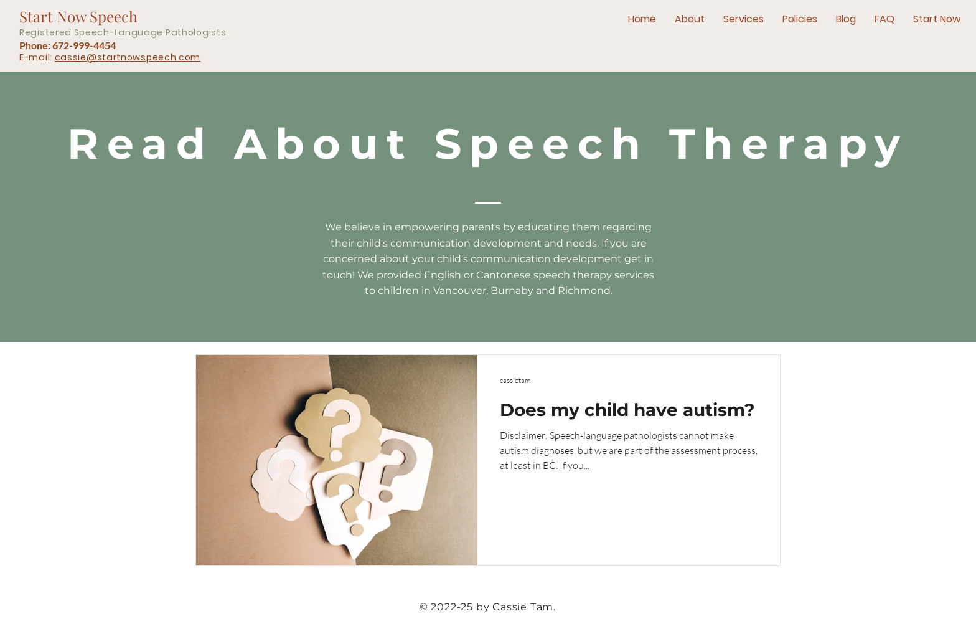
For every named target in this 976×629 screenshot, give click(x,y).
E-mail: (37, 57)
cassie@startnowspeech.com (128, 57)
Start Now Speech (78, 16)
